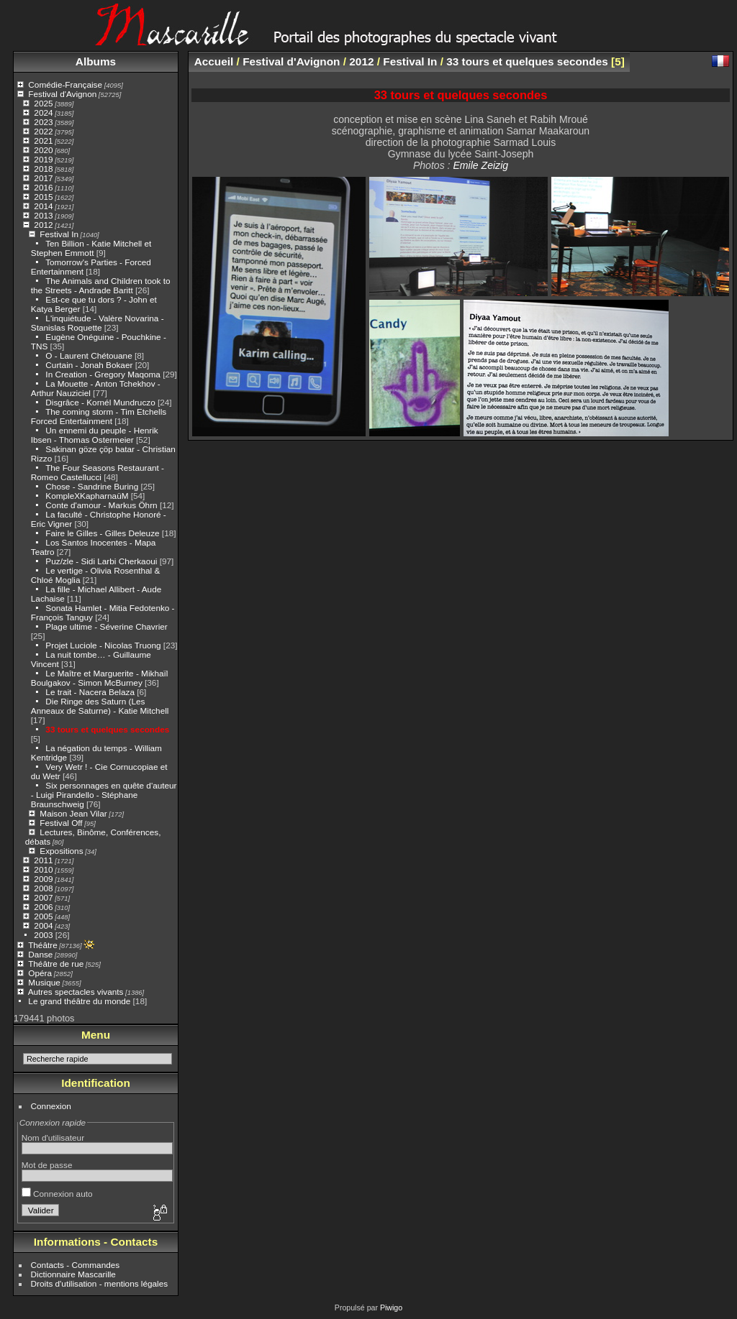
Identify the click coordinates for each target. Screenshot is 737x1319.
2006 (43, 906)
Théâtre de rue (55, 963)
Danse (40, 954)
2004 (43, 925)
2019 (43, 159)
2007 (43, 897)
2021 (43, 140)
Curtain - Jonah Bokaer (88, 364)
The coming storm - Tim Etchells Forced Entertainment (98, 416)
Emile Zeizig (480, 165)
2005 (43, 916)
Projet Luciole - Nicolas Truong (102, 645)
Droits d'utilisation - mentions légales (99, 1283)
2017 (43, 178)
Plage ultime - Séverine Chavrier (106, 626)
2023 (43, 122)
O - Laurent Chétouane (88, 355)
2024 (43, 112)
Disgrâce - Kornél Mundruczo (100, 402)
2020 (43, 150)
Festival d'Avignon (62, 93)
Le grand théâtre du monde (79, 1001)
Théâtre (43, 945)
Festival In (59, 234)
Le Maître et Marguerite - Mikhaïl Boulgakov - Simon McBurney (99, 677)
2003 (43, 934)
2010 (43, 869)
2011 (43, 860)
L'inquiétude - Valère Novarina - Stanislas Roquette (97, 322)
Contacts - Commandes (75, 1264)
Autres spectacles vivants (76, 991)
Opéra (40, 973)
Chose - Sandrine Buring (91, 486)
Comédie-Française (65, 84)
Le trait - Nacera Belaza (91, 692)
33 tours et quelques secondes (107, 729)
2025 (43, 103)
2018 (43, 168)
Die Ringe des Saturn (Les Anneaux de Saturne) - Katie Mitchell (100, 706)
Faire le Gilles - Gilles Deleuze (102, 533)
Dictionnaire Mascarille (73, 1274)
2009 (43, 878)
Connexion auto (57, 1193)
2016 (43, 187)
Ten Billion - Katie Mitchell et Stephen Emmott (91, 248)
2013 (43, 215)
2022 (43, 131)
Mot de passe (47, 1164)
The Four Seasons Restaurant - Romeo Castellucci (97, 472)
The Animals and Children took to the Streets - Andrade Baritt (101, 285)
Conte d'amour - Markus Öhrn (101, 505)
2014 (43, 206)
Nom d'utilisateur (53, 1137)
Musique (44, 982)
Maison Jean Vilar (73, 813)
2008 (43, 888)
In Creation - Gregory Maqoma (102, 374)
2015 (43, 196)
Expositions (61, 850)
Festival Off (61, 822)
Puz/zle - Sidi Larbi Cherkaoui (101, 561)
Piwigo (391, 1307)
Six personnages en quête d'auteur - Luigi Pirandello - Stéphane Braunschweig (104, 795)
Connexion (51, 1106)
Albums (96, 61)
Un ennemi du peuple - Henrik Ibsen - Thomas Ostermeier (94, 435)
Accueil (214, 61)
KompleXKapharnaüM (86, 495)
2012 (43, 224)
